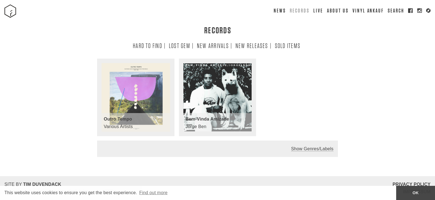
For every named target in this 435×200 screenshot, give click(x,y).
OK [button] (416, 193)
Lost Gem (179, 45)
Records (299, 10)
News (280, 10)
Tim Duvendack (42, 184)
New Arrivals (213, 45)
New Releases (251, 45)
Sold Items (287, 45)
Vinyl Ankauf (368, 10)
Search (396, 10)
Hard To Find (147, 45)
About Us (337, 10)
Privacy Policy (412, 184)
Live (318, 10)
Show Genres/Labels (312, 148)
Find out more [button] (153, 192)
